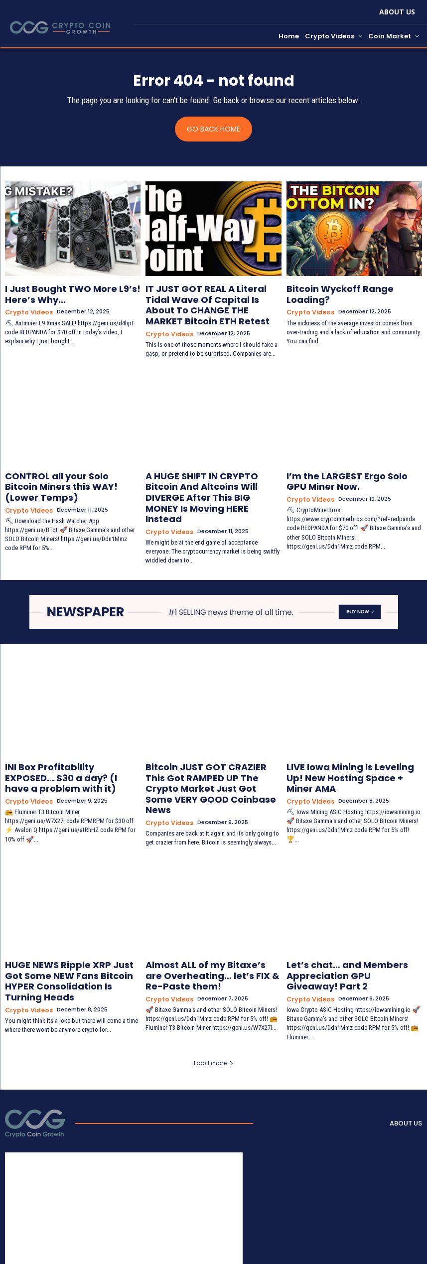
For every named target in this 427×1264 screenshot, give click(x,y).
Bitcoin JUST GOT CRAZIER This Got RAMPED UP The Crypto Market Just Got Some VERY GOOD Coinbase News (212, 748)
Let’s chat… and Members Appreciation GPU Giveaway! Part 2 (353, 918)
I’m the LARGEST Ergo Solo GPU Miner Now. (343, 469)
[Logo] (35, 1057)
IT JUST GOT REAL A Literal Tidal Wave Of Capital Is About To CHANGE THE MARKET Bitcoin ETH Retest (206, 300)
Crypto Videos (27, 308)
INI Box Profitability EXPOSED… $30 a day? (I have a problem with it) (72, 740)
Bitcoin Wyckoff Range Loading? (348, 288)
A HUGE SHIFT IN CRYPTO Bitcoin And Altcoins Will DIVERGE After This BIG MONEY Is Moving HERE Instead (212, 473)
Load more (214, 996)
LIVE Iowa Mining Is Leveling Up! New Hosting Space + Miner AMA (353, 740)
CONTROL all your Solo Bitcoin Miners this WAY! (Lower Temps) (66, 469)
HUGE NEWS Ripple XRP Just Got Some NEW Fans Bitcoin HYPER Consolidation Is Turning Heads (64, 922)
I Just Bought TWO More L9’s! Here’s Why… (60, 292)
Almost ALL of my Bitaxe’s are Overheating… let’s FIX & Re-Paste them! (210, 922)
